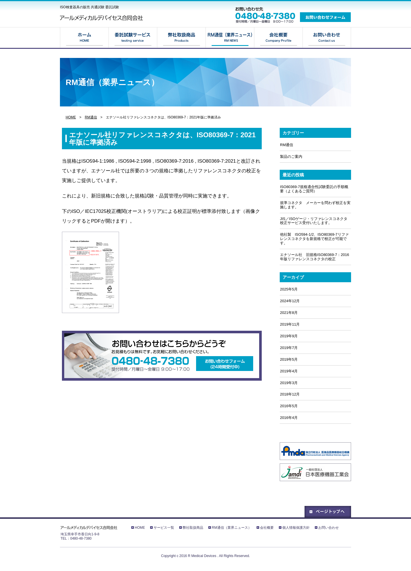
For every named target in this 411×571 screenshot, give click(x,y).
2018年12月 (290, 394)
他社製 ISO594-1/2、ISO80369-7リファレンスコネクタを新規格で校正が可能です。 (314, 238)
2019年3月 (289, 383)
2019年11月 (290, 324)
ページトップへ (328, 511)
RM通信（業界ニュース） (230, 37)
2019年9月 (289, 336)
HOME (84, 37)
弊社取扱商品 (181, 37)
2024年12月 (290, 301)
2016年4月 (289, 417)
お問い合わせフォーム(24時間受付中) (224, 363)
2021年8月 (289, 312)
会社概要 (278, 37)
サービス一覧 (132, 37)
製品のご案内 (291, 156)
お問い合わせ (327, 37)
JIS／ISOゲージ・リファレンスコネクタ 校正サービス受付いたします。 (315, 221)
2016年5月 (289, 406)
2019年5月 (289, 359)
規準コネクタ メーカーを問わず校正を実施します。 (315, 205)
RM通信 (91, 117)
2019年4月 (289, 371)
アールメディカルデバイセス (103, 17)
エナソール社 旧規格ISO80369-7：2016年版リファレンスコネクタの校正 (314, 257)
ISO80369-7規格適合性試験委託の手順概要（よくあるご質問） (314, 189)
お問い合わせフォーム (325, 17)
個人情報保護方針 (296, 528)
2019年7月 (289, 348)
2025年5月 (289, 289)
